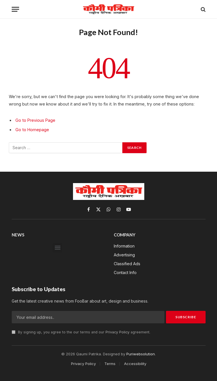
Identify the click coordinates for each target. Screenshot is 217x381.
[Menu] (15, 9)
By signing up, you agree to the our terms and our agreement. (81, 332)
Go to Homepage (32, 129)
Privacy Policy (117, 332)
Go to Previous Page (35, 120)
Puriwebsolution (140, 354)
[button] (57, 247)
